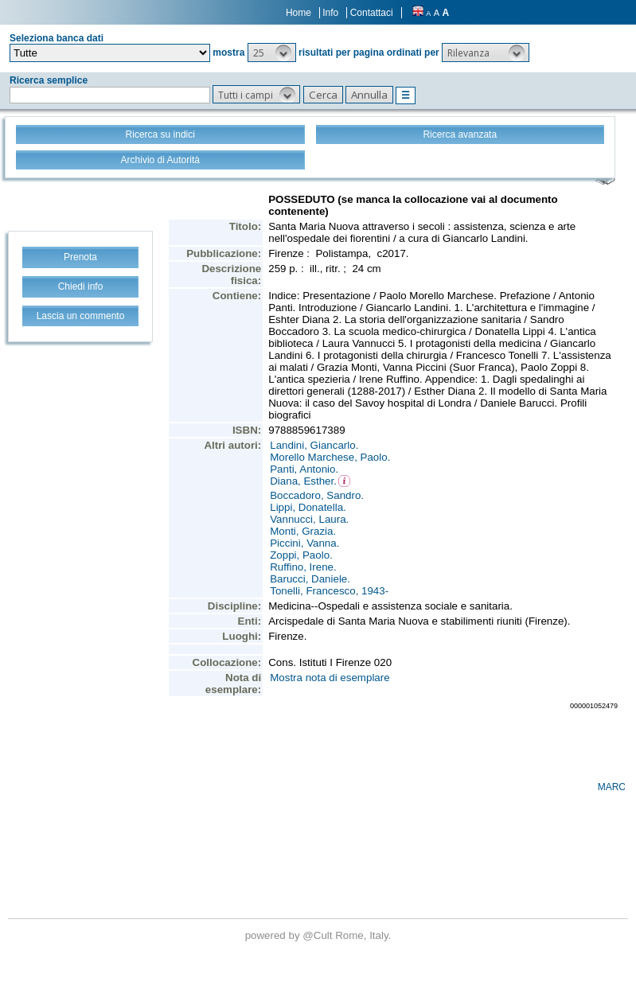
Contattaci (371, 12)
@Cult (318, 935)
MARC (612, 787)
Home (298, 12)
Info (330, 12)
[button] (272, 52)
